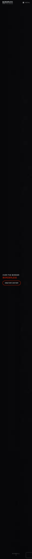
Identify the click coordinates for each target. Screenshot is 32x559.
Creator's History (11, 283)
